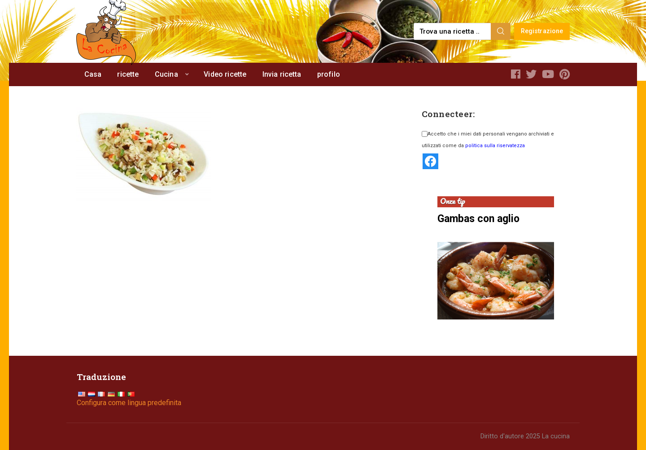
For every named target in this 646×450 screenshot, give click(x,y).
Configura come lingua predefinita (129, 402)
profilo (328, 74)
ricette (128, 74)
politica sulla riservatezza (495, 146)
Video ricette (225, 74)
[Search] (501, 31)
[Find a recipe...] (453, 31)
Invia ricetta (281, 74)
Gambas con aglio (478, 219)
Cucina (166, 74)
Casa (93, 74)
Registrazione (542, 31)
